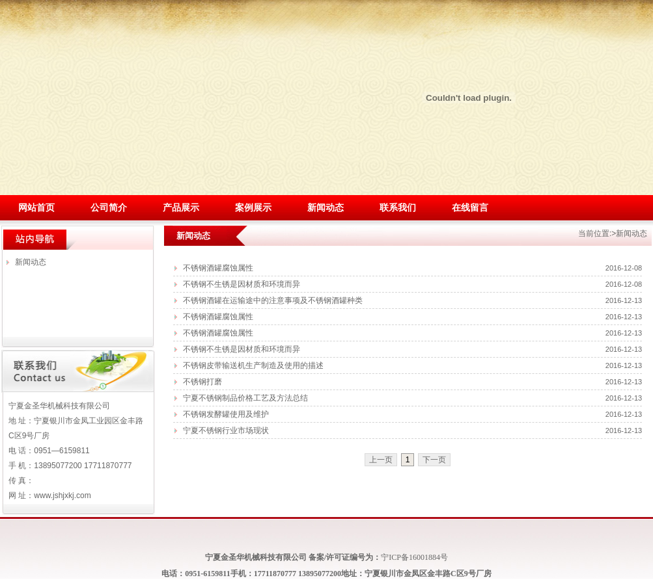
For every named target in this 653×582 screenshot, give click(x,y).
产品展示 (181, 208)
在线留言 (470, 208)
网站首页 (36, 208)
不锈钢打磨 (202, 381)
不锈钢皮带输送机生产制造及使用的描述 (253, 365)
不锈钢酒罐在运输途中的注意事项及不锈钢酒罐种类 (273, 300)
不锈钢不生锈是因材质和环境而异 (241, 284)
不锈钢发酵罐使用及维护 (226, 414)
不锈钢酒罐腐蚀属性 (218, 267)
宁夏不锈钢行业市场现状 (226, 430)
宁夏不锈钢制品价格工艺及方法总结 (245, 398)
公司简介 (108, 208)
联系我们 (398, 208)
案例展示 (253, 208)
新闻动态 (325, 208)
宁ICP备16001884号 (414, 557)
